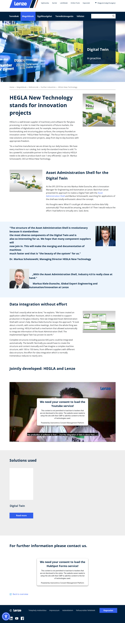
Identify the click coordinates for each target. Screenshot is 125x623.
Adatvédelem (67, 610)
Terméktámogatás (64, 16)
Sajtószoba (45, 3)
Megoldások (28, 16)
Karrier (54, 3)
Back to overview (20, 594)
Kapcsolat (86, 3)
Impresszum (54, 610)
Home (12, 87)
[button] (6, 616)
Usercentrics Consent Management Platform (67, 423)
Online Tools (75, 3)
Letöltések (64, 3)
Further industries (48, 87)
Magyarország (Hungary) (105, 3)
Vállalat (80, 16)
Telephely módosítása (37, 610)
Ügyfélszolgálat (44, 16)
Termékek (14, 16)
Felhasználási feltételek (85, 610)
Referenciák (33, 87)
